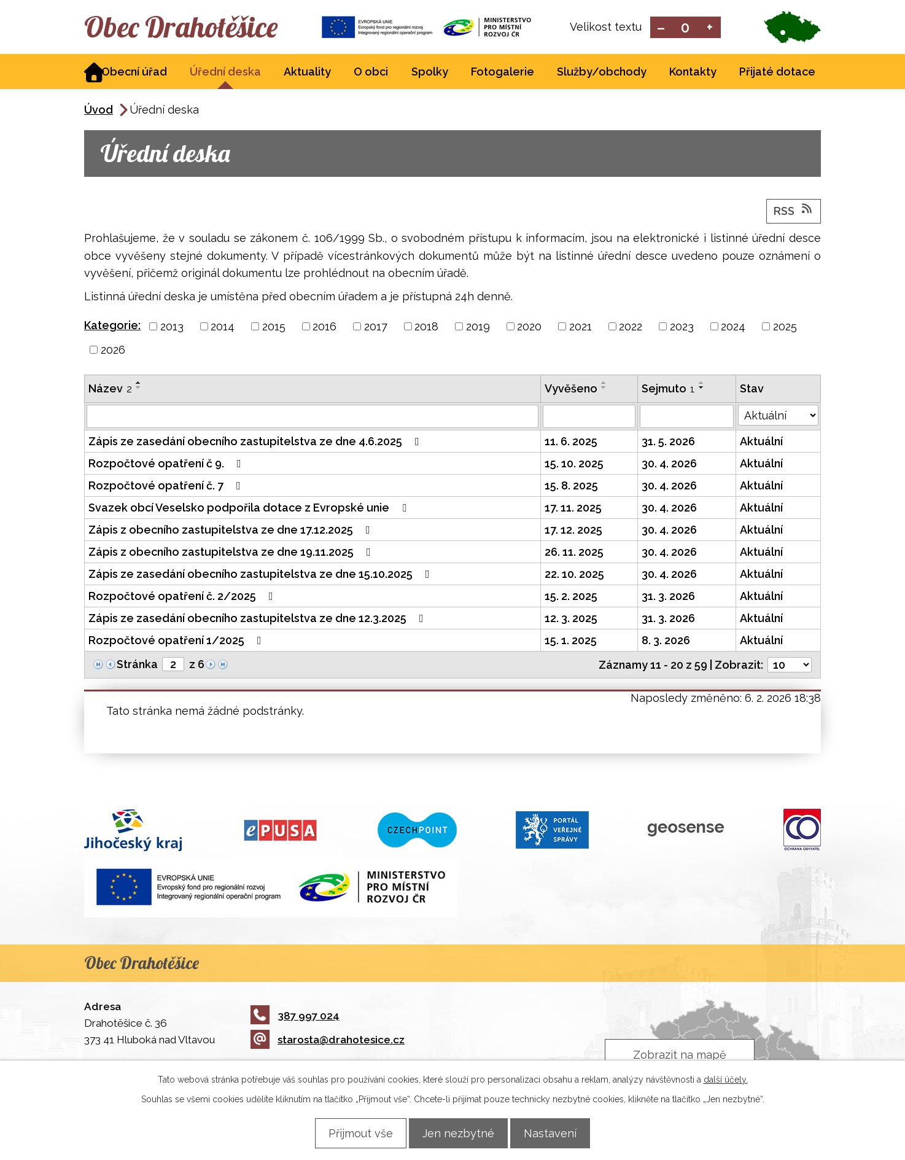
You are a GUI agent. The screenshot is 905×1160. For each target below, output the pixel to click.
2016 (324, 327)
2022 (630, 327)
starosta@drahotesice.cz (328, 1041)
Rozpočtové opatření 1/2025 (177, 641)
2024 (733, 327)
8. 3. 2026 (666, 641)
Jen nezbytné (458, 1132)
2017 (375, 327)
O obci (371, 72)
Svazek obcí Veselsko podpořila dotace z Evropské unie (249, 508)
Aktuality (307, 72)
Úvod (98, 110)
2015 (273, 327)
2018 (426, 327)
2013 (172, 327)
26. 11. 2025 (574, 553)
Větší (710, 28)
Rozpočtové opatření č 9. (167, 464)
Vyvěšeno (571, 389)
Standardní (685, 28)
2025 (785, 327)
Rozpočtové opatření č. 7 (167, 486)
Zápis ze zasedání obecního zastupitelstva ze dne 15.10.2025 (261, 575)
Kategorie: (112, 326)
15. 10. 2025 (574, 464)
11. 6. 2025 (571, 442)
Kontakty (693, 72)
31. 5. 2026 (668, 442)
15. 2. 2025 (571, 597)
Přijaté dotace (777, 72)
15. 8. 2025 (571, 486)
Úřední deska (225, 72)
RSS (794, 211)
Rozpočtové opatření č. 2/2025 (183, 597)
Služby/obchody (602, 72)
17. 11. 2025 (573, 508)
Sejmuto (668, 389)
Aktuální (761, 442)
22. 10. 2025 (574, 575)
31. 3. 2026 (668, 597)
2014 (223, 327)
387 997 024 (295, 1016)
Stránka (137, 665)
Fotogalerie (502, 72)
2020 (529, 327)
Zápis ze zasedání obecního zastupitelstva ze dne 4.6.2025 (256, 442)
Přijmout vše (353, 1132)
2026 (113, 350)
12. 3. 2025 (571, 619)
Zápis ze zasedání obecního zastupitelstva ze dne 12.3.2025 (258, 619)
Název (110, 389)
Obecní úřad (134, 72)
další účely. (726, 1079)
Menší (661, 28)
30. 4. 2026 (669, 464)
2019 (478, 327)
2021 (580, 327)
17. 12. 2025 (573, 530)
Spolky (429, 72)
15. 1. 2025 (571, 641)
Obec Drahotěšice (193, 28)
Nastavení (557, 1132)
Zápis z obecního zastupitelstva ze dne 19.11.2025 (232, 553)
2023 (682, 327)
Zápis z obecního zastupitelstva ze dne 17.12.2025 (231, 530)
